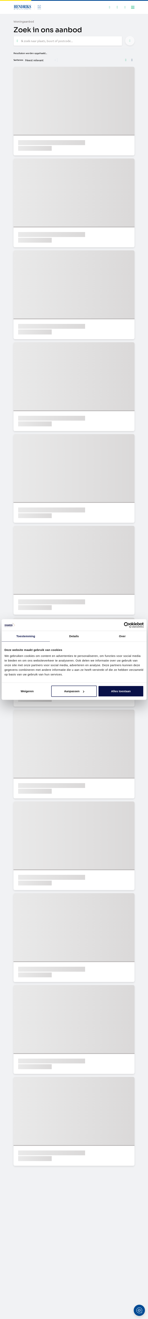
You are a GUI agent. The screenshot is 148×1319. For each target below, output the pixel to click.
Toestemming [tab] (25, 636)
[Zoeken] (110, 7)
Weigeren (27, 691)
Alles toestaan (121, 691)
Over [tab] (122, 636)
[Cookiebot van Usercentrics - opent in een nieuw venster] (127, 625)
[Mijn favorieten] (117, 7)
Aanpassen (74, 691)
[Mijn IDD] (125, 7)
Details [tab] (74, 636)
